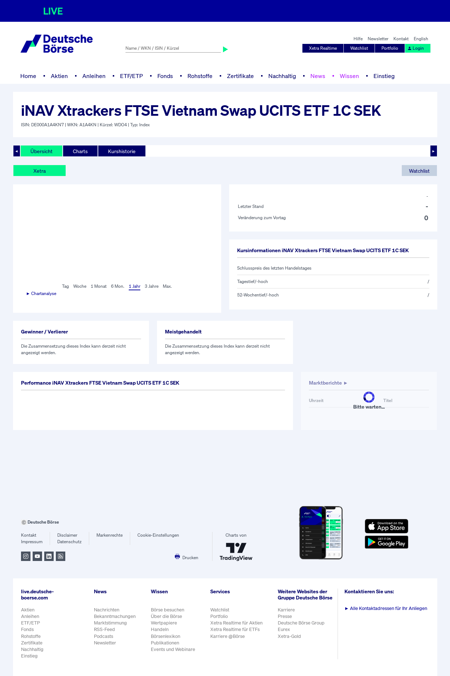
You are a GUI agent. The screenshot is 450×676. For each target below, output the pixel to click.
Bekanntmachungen (115, 616)
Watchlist (359, 48)
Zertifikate (240, 76)
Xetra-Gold (289, 636)
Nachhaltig (282, 76)
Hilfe (358, 38)
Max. (167, 286)
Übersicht (41, 151)
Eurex (284, 629)
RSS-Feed (104, 629)
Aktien (59, 76)
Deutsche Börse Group (301, 623)
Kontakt (401, 38)
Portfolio (389, 48)
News (317, 76)
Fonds (165, 76)
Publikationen (165, 643)
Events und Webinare (173, 649)
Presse (285, 616)
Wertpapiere (164, 623)
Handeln (160, 629)
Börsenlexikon (165, 636)
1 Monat (99, 286)
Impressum (31, 541)
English (421, 38)
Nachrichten (106, 610)
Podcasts (103, 636)
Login (415, 48)
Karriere (286, 610)
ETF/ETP (131, 76)
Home (28, 76)
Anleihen (94, 76)
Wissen (349, 76)
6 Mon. (117, 286)
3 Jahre (151, 286)
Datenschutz (69, 541)
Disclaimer (67, 535)
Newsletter (378, 38)
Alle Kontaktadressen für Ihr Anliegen (386, 608)
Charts (80, 151)
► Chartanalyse (41, 293)
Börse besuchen (167, 610)
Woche (79, 286)
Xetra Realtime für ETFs (235, 629)
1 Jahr (134, 286)
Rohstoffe (199, 76)
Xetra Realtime (323, 48)
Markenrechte (109, 535)
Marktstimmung (110, 623)
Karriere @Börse (227, 636)
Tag (65, 286)
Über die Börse (166, 616)
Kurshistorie (122, 151)
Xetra (39, 170)
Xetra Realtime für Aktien (236, 623)
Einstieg (384, 76)
